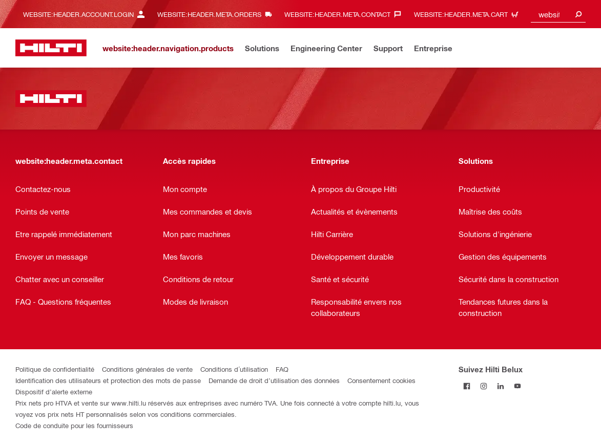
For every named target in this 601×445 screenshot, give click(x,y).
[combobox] (558, 14)
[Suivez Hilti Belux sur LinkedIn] (500, 385)
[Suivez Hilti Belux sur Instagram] (483, 385)
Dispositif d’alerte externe (53, 391)
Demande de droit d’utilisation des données (274, 380)
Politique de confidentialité (54, 369)
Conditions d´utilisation (234, 369)
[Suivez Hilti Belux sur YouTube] (517, 385)
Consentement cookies (381, 380)
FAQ (282, 369)
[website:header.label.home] (51, 47)
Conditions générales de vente (147, 369)
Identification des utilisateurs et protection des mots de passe (108, 380)
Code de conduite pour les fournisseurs (74, 425)
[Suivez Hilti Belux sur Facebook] (467, 385)
